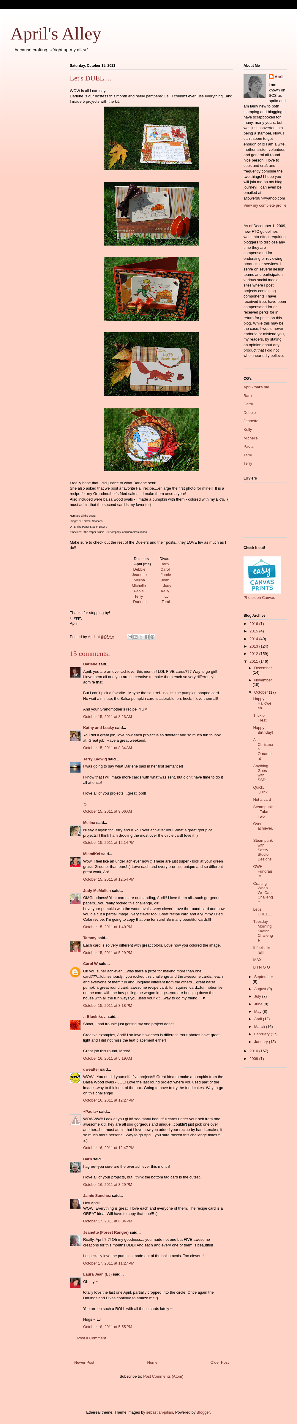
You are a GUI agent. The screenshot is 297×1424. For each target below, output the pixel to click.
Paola (138, 591)
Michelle (139, 585)
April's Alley (55, 33)
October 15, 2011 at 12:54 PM (108, 879)
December (263, 668)
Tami (166, 601)
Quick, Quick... (262, 789)
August (260, 989)
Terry (139, 596)
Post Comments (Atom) (163, 1376)
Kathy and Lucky (98, 727)
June (259, 1004)
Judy (167, 585)
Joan (165, 580)
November (263, 680)
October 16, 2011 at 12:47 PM (108, 1147)
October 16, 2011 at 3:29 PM (107, 1184)
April (279, 77)
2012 (254, 653)
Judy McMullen (97, 890)
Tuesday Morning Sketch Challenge (263, 930)
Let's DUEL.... (262, 911)
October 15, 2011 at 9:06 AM (107, 811)
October (261, 692)
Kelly (165, 591)
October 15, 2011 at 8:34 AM (107, 748)
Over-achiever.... (263, 828)
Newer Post (84, 1362)
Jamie (166, 574)
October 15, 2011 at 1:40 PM (107, 927)
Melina (139, 580)
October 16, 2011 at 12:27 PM (108, 1100)
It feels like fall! (262, 950)
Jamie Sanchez (97, 1195)
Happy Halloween (262, 703)
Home (152, 1362)
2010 (254, 1051)
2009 (254, 1058)
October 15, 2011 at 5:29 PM (107, 952)
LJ (167, 596)
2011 (254, 661)
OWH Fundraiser (263, 871)
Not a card (262, 799)
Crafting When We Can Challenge (263, 892)
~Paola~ (90, 1111)
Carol (165, 569)
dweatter (91, 1069)
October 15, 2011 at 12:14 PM (108, 842)
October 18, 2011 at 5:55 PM (107, 1327)
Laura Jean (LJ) (97, 1274)
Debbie (139, 569)
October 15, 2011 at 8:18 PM (107, 1005)
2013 (254, 646)
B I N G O (261, 967)
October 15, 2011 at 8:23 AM (107, 716)
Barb (165, 564)
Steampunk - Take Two (263, 811)
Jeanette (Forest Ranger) (106, 1232)
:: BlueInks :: (95, 1016)
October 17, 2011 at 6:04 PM (107, 1221)
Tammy (90, 938)
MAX (257, 960)
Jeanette (139, 574)
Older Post (220, 1362)
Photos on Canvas (259, 597)
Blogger (203, 1412)
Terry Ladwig (95, 759)
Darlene (140, 601)
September (263, 976)
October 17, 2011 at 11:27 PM (108, 1263)
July (258, 996)
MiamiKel (91, 854)
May (258, 1011)
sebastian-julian (159, 1412)
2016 (254, 623)
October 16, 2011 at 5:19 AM (107, 1058)
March (260, 1026)
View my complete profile (265, 205)
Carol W (90, 963)
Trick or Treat (259, 717)
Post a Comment (91, 1338)
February (262, 1034)
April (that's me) (257, 387)
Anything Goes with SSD (260, 773)
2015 (254, 631)
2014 (254, 639)
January (261, 1041)
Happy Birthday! (263, 730)
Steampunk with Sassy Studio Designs (263, 849)
